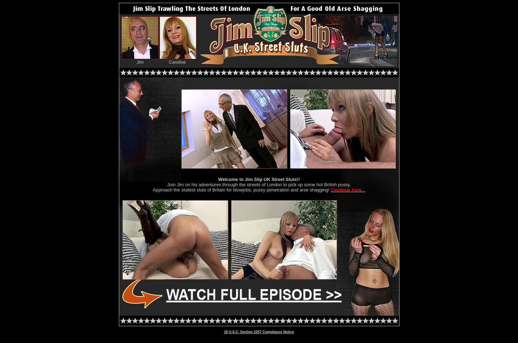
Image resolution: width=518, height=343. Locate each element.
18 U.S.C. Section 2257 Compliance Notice (259, 332)
